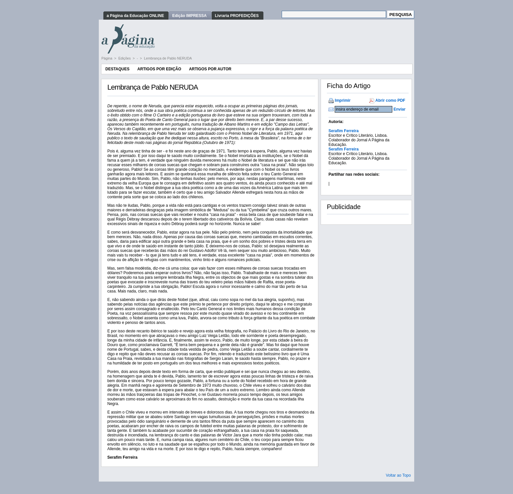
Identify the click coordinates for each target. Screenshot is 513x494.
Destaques (117, 69)
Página (107, 58)
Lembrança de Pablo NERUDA (168, 58)
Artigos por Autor (210, 69)
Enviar (400, 109)
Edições (125, 58)
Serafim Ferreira (343, 131)
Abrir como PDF (390, 100)
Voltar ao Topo (398, 475)
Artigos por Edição (159, 69)
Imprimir (342, 100)
